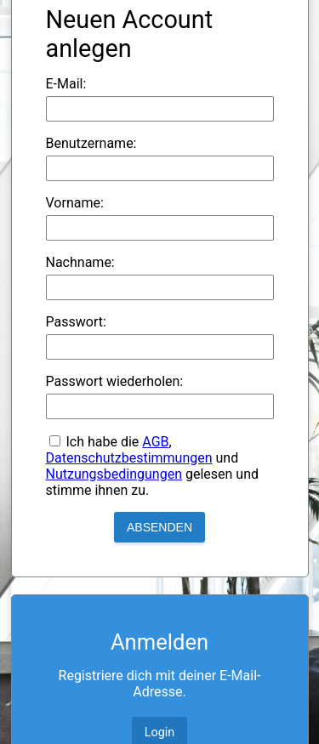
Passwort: (76, 322)
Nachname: (80, 262)
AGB (155, 442)
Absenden (159, 527)
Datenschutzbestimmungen (129, 458)
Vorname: (75, 203)
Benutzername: (91, 143)
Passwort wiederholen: (115, 381)
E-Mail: (66, 84)
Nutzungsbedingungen (114, 474)
